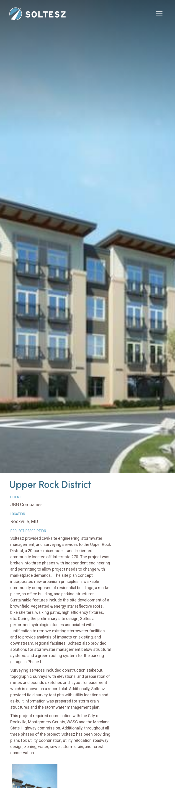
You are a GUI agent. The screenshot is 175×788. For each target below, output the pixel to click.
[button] (159, 14)
